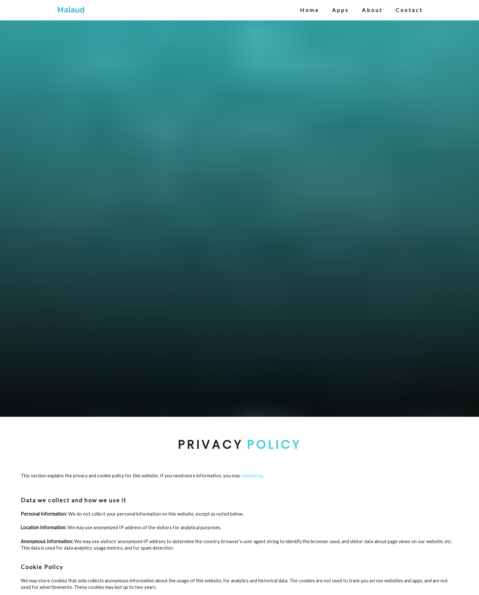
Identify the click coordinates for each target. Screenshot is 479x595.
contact (409, 10)
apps (340, 10)
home (309, 10)
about (372, 10)
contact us (252, 475)
